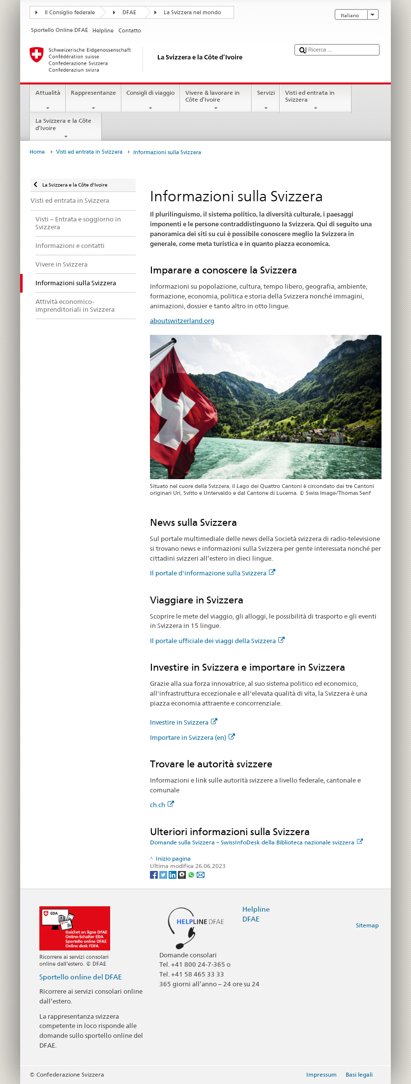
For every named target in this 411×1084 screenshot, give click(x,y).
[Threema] (182, 874)
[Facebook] (154, 874)
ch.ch (162, 805)
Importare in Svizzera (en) (192, 737)
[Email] (201, 874)
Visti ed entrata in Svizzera (315, 100)
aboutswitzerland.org (182, 321)
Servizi (265, 100)
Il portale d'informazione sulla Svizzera (212, 573)
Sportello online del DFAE (80, 977)
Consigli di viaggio (150, 100)
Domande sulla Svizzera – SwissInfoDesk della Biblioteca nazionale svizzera (256, 842)
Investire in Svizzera (183, 722)
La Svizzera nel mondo (192, 12)
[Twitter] (164, 874)
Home (37, 152)
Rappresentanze (93, 100)
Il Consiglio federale (70, 12)
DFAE (129, 12)
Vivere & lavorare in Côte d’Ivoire (215, 100)
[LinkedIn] (173, 874)
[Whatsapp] (192, 874)
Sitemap (367, 925)
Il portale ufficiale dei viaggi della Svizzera (217, 641)
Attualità (47, 100)
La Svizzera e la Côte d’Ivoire (65, 128)
